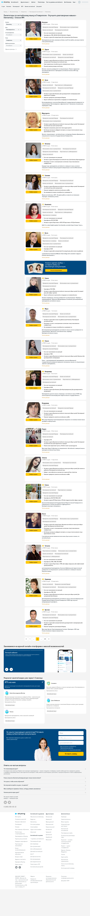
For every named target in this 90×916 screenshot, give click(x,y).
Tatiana (44, 458)
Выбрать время (33, 38)
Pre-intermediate (35, 824)
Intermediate (34, 827)
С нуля (3, 6)
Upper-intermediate (35, 829)
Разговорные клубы (66, 833)
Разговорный (16, 6)
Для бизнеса (67, 2)
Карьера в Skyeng (20, 862)
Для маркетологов (35, 861)
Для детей (39, 6)
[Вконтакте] (5, 802)
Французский (50, 822)
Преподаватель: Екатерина (53, 707)
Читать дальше (45, 43)
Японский (48, 839)
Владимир (48, 371)
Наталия (45, 22)
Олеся (47, 341)
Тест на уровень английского (54, 2)
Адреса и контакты (20, 859)
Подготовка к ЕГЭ (35, 864)
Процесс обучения (20, 822)
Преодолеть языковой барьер (50, 27)
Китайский (49, 829)
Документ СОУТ (65, 880)
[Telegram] (9, 802)
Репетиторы (41, 2)
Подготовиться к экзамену (49, 215)
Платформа (18, 824)
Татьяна (47, 546)
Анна (46, 80)
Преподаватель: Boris (10, 717)
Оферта (32, 876)
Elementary (9, 24)
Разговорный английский (36, 11)
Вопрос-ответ (19, 857)
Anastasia (48, 204)
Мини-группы (65, 822)
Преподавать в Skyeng (21, 836)
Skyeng (5, 11)
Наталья (47, 144)
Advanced (33, 832)
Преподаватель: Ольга (52, 690)
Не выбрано (9, 34)
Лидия (44, 429)
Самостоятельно (65, 819)
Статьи (63, 854)
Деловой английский (36, 851)
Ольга (44, 514)
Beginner (32, 819)
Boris (46, 233)
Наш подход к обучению (22, 829)
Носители (8, 6)
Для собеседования (36, 849)
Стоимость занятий (20, 819)
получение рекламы (75, 750)
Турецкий (48, 832)
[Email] (71, 743)
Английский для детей (36, 867)
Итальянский (49, 824)
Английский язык (10, 705)
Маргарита (45, 113)
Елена (47, 278)
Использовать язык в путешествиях (69, 27)
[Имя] (71, 733)
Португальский (50, 827)
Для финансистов (35, 856)
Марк (46, 309)
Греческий (49, 834)
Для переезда (34, 844)
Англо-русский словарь (67, 868)
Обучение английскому (37, 817)
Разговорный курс (35, 841)
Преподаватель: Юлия (10, 702)
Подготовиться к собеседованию (63, 85)
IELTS (22, 6)
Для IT (32, 854)
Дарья (47, 49)
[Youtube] (20, 867)
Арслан (47, 610)
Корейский (49, 837)
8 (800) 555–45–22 (10, 807)
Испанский (49, 817)
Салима (47, 175)
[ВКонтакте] (16, 867)
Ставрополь (24, 11)
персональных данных (66, 748)
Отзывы (17, 827)
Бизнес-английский (30, 6)
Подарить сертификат (21, 841)
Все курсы (18, 816)
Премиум (63, 817)
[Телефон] (71, 738)
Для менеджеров (35, 859)
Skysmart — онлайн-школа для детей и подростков (67, 841)
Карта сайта (64, 857)
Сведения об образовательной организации (36, 880)
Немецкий (49, 819)
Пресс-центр (18, 864)
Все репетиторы (14, 11)
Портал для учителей (21, 839)
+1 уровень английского (37, 839)
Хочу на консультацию (56, 270)
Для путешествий (35, 846)
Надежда (48, 579)
